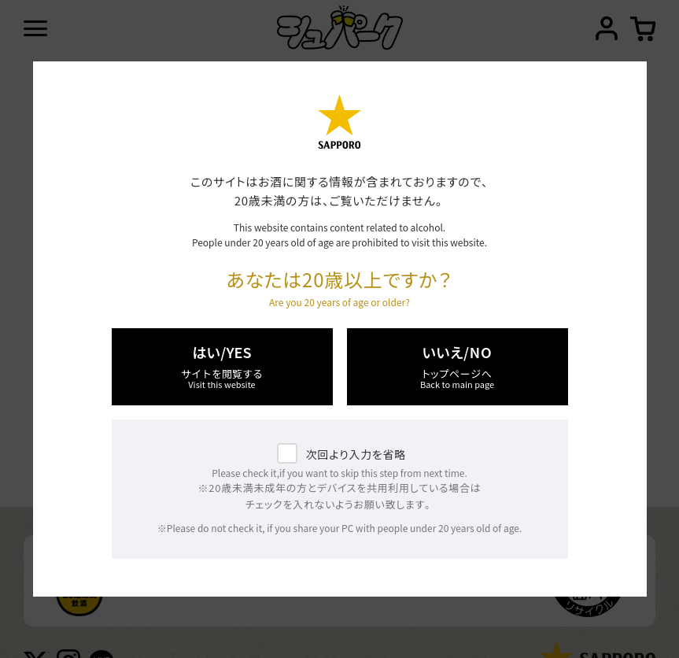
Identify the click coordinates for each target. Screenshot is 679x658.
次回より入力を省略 (356, 454)
